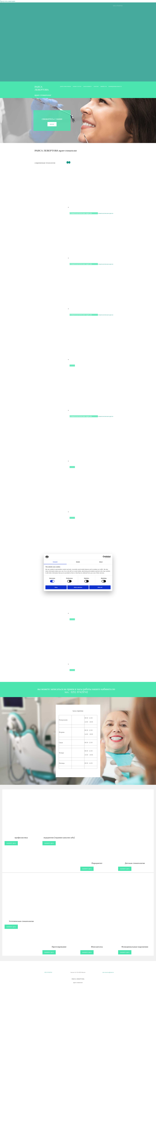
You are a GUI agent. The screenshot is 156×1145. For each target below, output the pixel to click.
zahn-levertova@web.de (108, 972)
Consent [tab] (55, 562)
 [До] (67, 162)
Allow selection (78, 587)
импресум (104, 86)
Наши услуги (77, 86)
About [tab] (101, 562)
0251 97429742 (118, 6)
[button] (52, 124)
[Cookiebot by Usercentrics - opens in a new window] (104, 557)
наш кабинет (87, 86)
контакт (96, 86)
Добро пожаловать (65, 86)
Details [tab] (78, 562)
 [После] (69, 162)
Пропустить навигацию (7, 1)
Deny (56, 587)
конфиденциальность (115, 86)
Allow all (100, 587)
